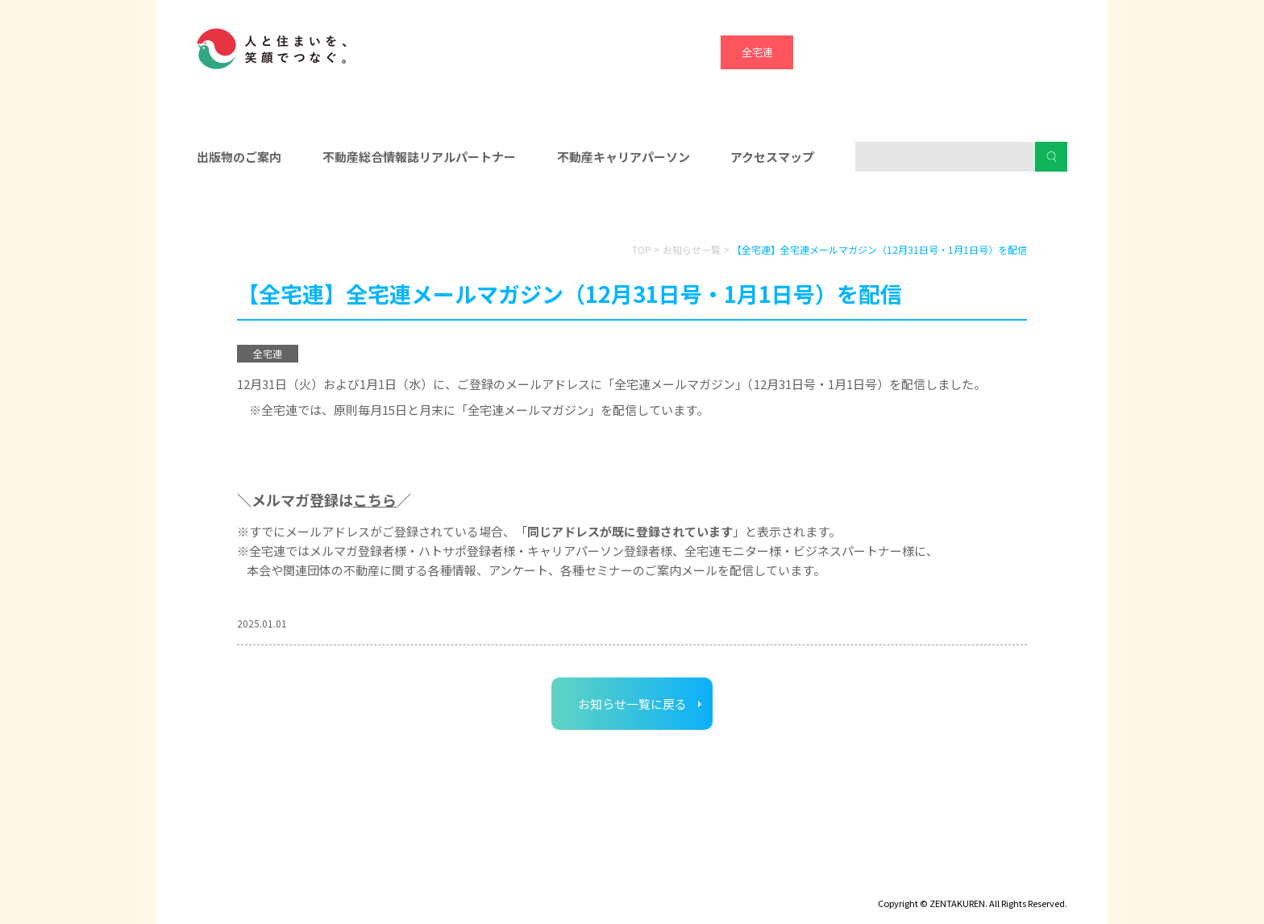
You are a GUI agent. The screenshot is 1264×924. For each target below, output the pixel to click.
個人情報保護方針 (452, 880)
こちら (375, 499)
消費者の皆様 (928, 210)
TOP (641, 249)
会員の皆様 (336, 210)
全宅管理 (1047, 52)
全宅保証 (829, 52)
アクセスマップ (772, 156)
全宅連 (757, 52)
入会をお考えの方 (632, 210)
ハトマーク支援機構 (975, 52)
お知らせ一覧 (692, 249)
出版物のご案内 (239, 156)
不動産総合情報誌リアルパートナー (419, 156)
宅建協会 (902, 52)
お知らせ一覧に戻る (632, 703)
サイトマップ (349, 880)
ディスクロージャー (243, 880)
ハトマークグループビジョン (590, 880)
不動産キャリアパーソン (623, 156)
